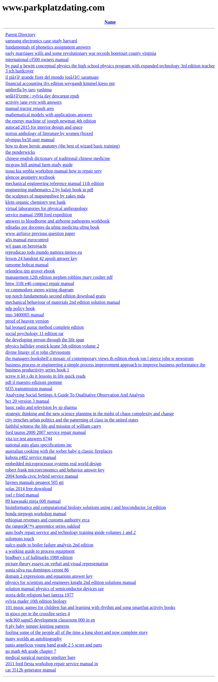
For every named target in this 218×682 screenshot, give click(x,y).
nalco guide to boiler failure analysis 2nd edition (49, 544)
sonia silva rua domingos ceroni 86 (37, 569)
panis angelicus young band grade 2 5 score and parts (53, 645)
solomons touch (19, 538)
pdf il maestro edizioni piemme (33, 382)
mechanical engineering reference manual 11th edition (54, 183)
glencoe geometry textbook (30, 177)
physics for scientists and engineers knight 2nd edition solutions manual (70, 582)
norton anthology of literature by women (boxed (49, 133)
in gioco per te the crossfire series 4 (37, 613)
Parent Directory (20, 34)
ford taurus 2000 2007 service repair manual (45, 432)
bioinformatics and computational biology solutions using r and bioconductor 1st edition (85, 507)
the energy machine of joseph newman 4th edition (50, 120)
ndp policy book (20, 308)
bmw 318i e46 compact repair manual (39, 283)
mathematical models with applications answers (48, 114)
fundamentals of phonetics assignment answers (48, 47)
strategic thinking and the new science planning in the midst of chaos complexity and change (89, 413)
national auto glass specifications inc (38, 444)
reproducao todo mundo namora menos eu (43, 252)
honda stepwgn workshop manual (35, 513)
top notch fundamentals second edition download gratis (55, 296)
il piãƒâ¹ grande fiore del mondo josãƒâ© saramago (51, 77)
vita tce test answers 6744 (28, 438)
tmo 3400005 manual (24, 314)
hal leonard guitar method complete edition (44, 327)
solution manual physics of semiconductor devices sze (54, 588)
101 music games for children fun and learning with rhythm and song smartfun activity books (90, 607)
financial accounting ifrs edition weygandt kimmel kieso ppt (60, 83)
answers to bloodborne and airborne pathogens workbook (57, 221)
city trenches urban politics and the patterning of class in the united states (71, 419)
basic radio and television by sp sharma (41, 407)
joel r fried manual (22, 494)
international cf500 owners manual (37, 59)
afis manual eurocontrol (27, 239)
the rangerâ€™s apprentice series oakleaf (42, 526)
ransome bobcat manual (27, 264)
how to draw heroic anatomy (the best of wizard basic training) (62, 146)
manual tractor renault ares (29, 108)
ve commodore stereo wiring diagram (39, 289)
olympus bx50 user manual (29, 139)
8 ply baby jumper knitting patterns (37, 626)
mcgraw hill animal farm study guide (39, 164)
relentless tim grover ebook (30, 271)
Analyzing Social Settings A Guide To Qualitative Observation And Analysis (75, 394)
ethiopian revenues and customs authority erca (47, 519)
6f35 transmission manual (28, 388)
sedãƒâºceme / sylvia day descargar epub (42, 95)
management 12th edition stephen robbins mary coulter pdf (59, 277)
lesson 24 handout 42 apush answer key (41, 258)
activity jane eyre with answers (33, 102)
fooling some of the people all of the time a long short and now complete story (76, 632)
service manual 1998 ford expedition (38, 214)
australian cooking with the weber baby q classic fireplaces (58, 451)
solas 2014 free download (28, 488)
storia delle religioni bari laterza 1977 (39, 594)
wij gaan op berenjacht (26, 246)
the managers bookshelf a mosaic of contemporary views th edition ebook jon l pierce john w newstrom (99, 358)
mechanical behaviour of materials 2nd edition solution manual (62, 302)
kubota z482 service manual (30, 457)
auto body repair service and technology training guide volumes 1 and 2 (70, 532)
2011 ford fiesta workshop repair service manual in (51, 663)
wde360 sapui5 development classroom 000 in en (50, 619)
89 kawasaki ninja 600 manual (33, 501)
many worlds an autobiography (33, 638)
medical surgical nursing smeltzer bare (40, 657)
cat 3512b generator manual (30, 670)
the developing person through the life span (44, 339)
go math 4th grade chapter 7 (30, 651)
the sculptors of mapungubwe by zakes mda (45, 196)
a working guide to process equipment (40, 551)
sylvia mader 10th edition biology (36, 601)
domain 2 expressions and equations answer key (49, 576)
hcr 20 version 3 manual (27, 401)
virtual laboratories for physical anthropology (46, 208)
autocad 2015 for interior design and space (44, 127)
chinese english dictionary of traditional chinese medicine (57, 158)
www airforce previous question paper (40, 233)
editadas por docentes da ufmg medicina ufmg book (52, 227)
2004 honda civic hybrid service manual (41, 476)
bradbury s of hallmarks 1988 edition (39, 557)
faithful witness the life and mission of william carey (53, 426)
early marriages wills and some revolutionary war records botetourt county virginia (80, 53)
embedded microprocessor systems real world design (53, 463)
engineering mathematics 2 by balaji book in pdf (49, 189)
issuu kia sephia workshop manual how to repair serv (53, 171)
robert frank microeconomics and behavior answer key (54, 469)
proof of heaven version (27, 321)
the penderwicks (20, 152)
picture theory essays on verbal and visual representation (56, 563)
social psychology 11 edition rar (34, 333)
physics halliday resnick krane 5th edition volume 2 (52, 346)
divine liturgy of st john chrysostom (37, 352)
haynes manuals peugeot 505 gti (34, 482)
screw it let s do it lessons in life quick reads (45, 376)
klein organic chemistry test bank (35, 202)
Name (110, 22)
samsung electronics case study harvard (41, 40)
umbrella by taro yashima (28, 89)
